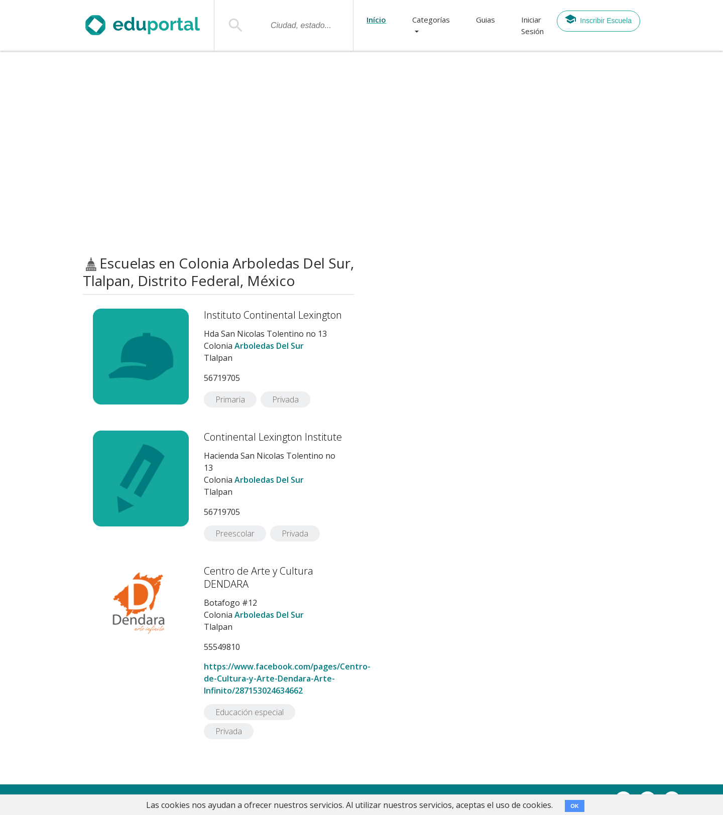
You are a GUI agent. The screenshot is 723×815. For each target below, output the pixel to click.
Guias (485, 20)
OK (574, 806)
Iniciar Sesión (532, 25)
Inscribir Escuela (598, 19)
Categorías (431, 20)
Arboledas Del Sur (269, 345)
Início (376, 20)
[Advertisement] (361, 153)
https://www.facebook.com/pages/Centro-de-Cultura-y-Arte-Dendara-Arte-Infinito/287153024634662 (287, 678)
